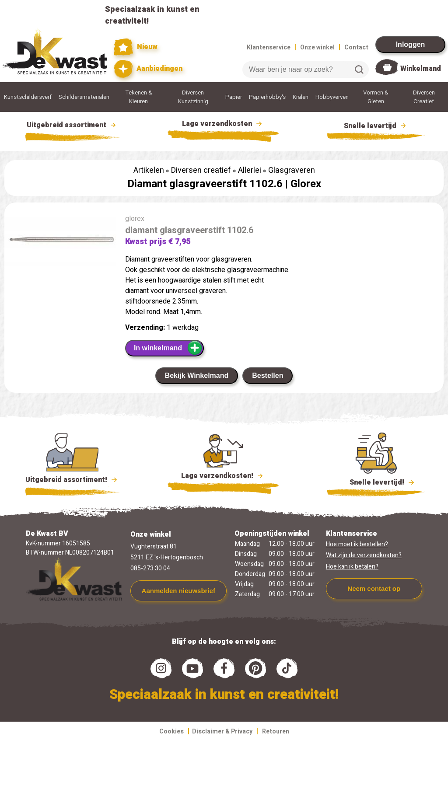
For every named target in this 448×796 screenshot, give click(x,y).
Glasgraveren (291, 170)
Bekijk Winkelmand (197, 375)
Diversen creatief (201, 170)
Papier (233, 97)
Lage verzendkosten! (223, 477)
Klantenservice (268, 47)
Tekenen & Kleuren (138, 97)
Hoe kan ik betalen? (352, 566)
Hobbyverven (332, 97)
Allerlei (249, 170)
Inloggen (410, 44)
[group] (60, 242)
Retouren (275, 731)
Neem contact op (373, 588)
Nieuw (136, 47)
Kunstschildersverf (28, 97)
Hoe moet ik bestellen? (357, 544)
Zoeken (359, 69)
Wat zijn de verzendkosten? (364, 555)
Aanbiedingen (148, 69)
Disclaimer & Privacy (222, 731)
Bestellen (267, 375)
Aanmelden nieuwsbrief (178, 590)
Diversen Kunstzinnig (193, 97)
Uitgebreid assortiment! (72, 480)
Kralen (300, 97)
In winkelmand (168, 348)
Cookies (171, 731)
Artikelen (148, 170)
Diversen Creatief (424, 97)
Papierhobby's (267, 97)
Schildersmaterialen (84, 97)
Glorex (305, 184)
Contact (356, 47)
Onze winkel (317, 47)
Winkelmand (420, 68)
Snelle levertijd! (376, 481)
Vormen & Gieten (375, 97)
